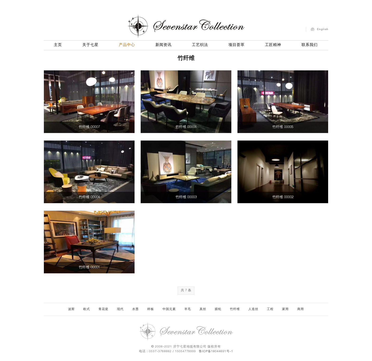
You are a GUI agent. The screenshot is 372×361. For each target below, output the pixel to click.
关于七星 (90, 44)
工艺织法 (200, 44)
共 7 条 (186, 290)
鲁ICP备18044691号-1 (216, 351)
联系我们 (310, 44)
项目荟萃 (236, 44)
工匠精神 (273, 44)
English (322, 28)
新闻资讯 (163, 44)
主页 (58, 44)
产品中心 (127, 44)
